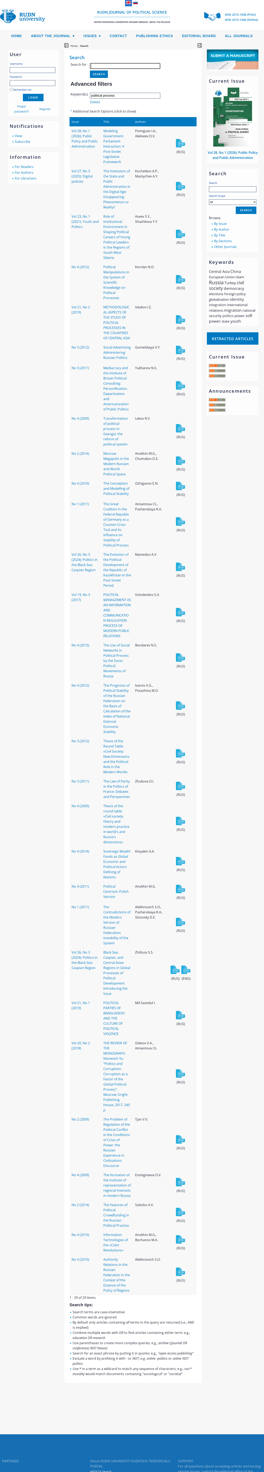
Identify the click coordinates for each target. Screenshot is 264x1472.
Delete (95, 102)
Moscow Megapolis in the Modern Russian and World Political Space (116, 463)
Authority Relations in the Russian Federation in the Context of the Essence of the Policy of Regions (116, 1275)
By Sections (223, 241)
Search (213, 183)
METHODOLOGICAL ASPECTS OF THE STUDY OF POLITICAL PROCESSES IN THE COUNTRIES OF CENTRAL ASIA (116, 322)
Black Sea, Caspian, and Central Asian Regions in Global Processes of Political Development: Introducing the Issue (116, 973)
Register (45, 109)
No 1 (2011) (80, 504)
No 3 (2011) (80, 368)
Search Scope (232, 199)
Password (16, 77)
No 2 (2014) (80, 453)
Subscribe (22, 141)
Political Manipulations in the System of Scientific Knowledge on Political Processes (116, 282)
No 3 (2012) (80, 347)
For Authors (24, 172)
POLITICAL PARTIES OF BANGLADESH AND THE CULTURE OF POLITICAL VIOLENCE (114, 1018)
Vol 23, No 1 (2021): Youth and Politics (85, 221)
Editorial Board (199, 36)
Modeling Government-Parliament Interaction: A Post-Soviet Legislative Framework (113, 146)
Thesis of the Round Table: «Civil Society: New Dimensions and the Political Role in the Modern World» (116, 756)
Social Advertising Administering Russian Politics (117, 352)
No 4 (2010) (80, 483)
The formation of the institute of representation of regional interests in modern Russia (117, 1185)
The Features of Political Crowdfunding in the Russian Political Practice (116, 1215)
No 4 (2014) (80, 851)
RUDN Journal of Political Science (132, 16)
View (18, 136)
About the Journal (51, 36)
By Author (222, 229)
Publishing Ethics (154, 36)
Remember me (22, 90)
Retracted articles (232, 338)
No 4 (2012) (80, 267)
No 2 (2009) (80, 1119)
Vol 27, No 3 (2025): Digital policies (82, 176)
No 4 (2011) (80, 886)
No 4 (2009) (80, 418)
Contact (118, 36)
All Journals (239, 36)
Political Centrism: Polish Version (116, 891)
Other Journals (225, 246)
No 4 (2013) (80, 645)
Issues (90, 36)
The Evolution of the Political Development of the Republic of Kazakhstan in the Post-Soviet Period (117, 570)
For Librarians (26, 178)
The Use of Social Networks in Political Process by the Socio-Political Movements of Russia (116, 660)
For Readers (24, 166)
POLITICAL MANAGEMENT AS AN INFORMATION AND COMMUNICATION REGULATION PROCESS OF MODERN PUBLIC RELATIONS (117, 615)
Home (16, 36)
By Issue (220, 223)
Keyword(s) (79, 94)
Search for (79, 64)
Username (16, 64)
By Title (219, 235)
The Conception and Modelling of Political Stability (116, 488)
